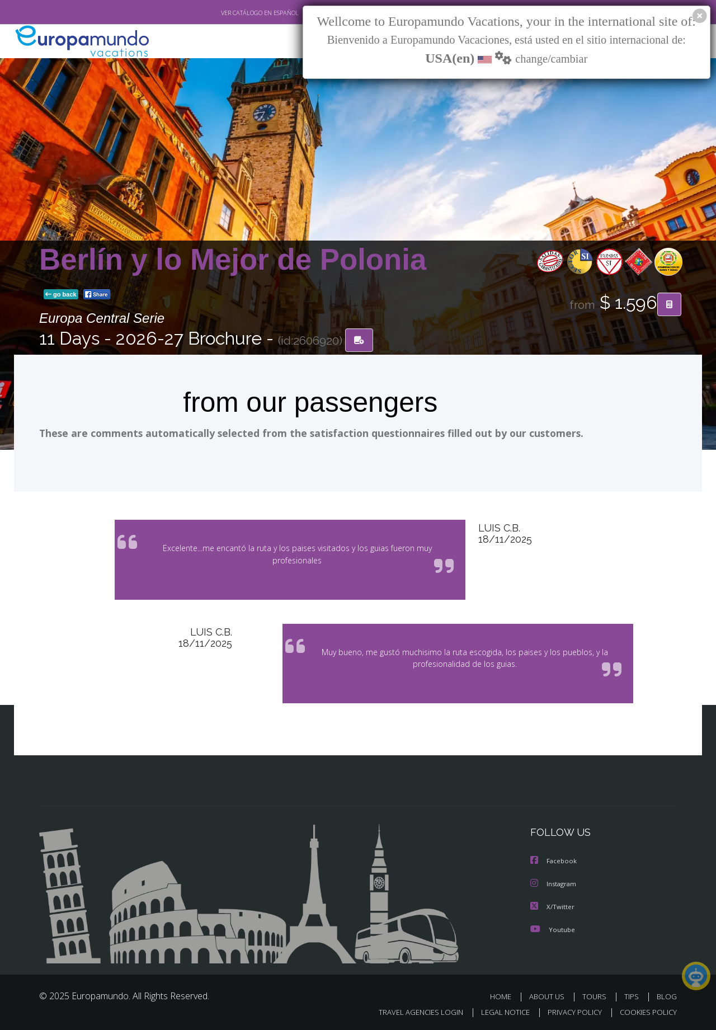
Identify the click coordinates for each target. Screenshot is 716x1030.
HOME (505, 995)
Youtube (552, 928)
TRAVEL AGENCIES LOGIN (410, 1011)
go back (61, 295)
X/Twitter (552, 905)
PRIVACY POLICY (570, 1011)
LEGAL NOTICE (498, 1011)
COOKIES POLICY (646, 1011)
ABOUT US (549, 995)
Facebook (554, 861)
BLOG (667, 995)
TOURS (596, 995)
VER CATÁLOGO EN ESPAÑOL (234, 13)
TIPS (633, 995)
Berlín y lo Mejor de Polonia (232, 259)
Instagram (554, 883)
